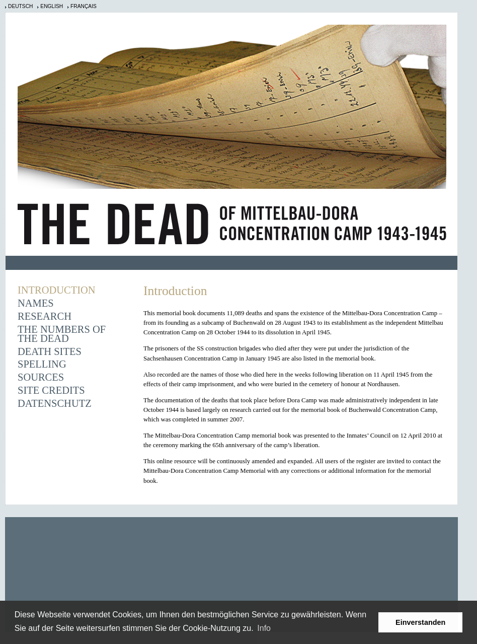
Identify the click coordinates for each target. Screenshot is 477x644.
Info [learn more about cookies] (264, 628)
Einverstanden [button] (420, 622)
